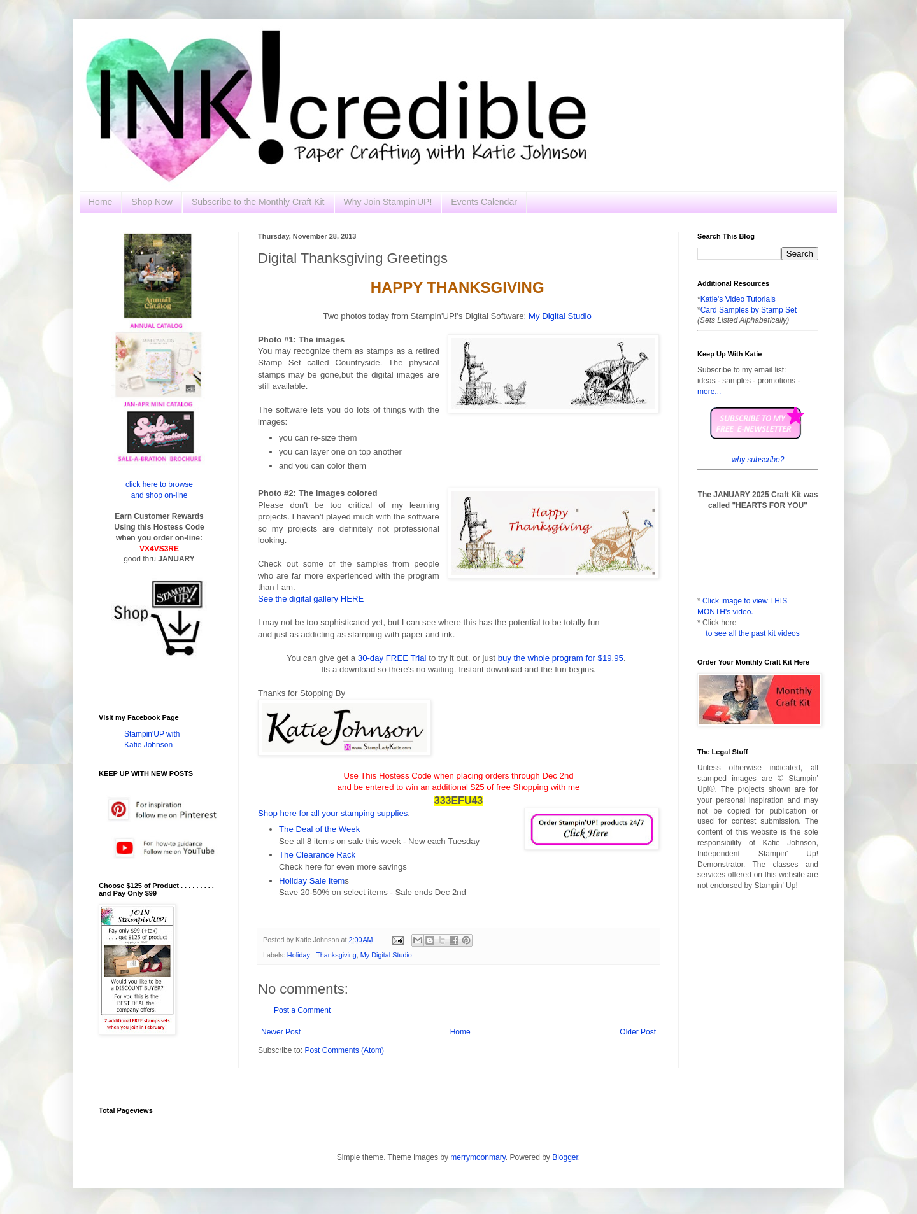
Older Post (638, 1031)
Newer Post (281, 1031)
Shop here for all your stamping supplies (333, 813)
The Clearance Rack (317, 854)
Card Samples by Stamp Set (748, 310)
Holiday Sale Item (312, 881)
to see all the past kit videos (752, 633)
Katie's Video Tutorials (738, 299)
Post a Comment (302, 1010)
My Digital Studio (560, 316)
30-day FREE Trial (393, 658)
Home (100, 202)
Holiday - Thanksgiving (322, 955)
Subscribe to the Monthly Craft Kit (258, 202)
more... (709, 391)
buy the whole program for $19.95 (560, 658)
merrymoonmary (477, 1157)
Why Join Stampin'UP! (388, 202)
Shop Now (152, 202)
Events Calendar (484, 202)
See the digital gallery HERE (311, 598)
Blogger (565, 1157)
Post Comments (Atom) (344, 1050)
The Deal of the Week (319, 829)
